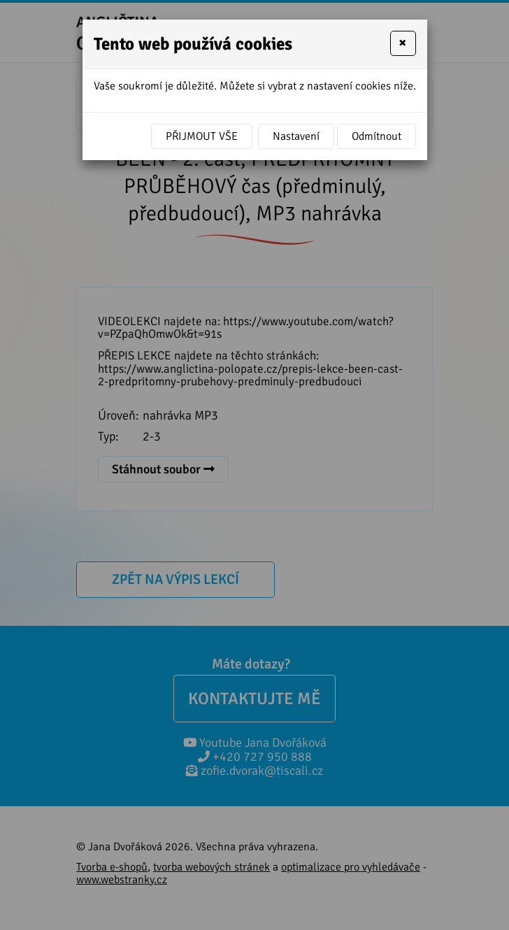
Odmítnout (376, 136)
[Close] (402, 43)
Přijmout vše (202, 136)
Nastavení (296, 136)
